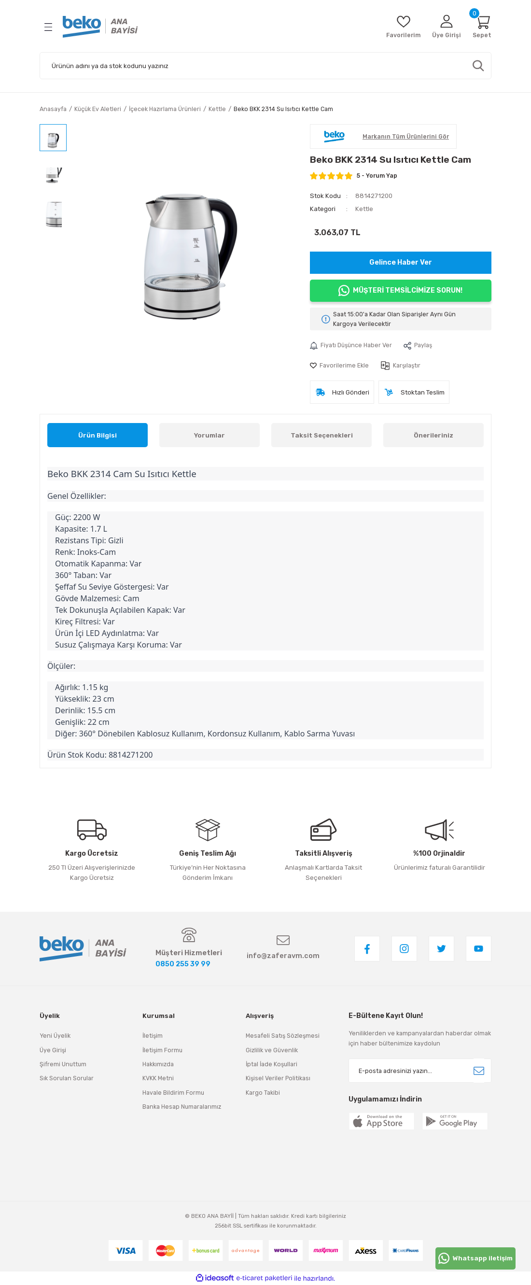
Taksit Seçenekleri (322, 435)
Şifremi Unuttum (63, 1064)
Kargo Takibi (263, 1092)
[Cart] (482, 27)
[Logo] (100, 27)
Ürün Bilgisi (97, 435)
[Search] (265, 65)
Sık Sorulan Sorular (67, 1078)
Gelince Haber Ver (400, 262)
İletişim (152, 1035)
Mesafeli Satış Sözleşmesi (283, 1035)
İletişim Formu (162, 1050)
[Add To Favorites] (339, 365)
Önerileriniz (433, 435)
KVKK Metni (158, 1078)
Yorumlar (209, 435)
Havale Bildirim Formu (173, 1092)
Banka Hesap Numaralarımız (181, 1106)
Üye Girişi (53, 1050)
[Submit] (479, 1071)
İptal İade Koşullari (271, 1064)
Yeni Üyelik (55, 1035)
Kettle (364, 208)
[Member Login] (446, 27)
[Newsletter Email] (420, 1071)
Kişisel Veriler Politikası (278, 1078)
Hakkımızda (158, 1064)
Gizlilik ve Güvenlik (272, 1050)
